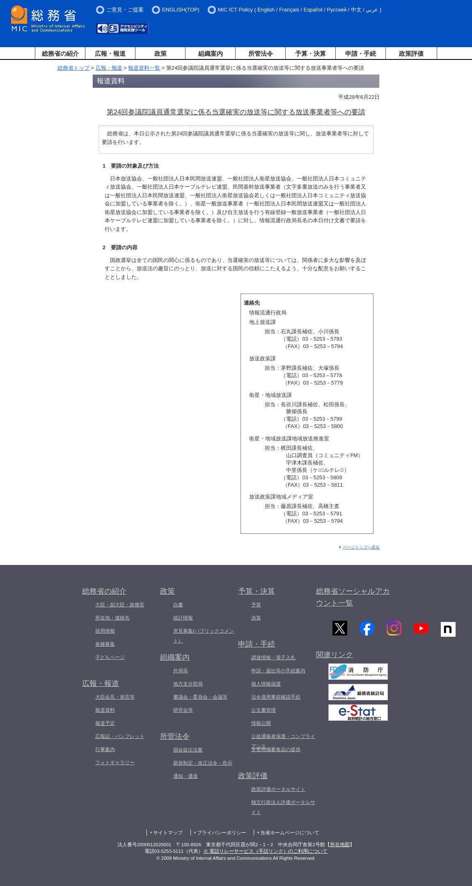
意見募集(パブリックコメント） (203, 636)
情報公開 (261, 723)
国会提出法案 (188, 750)
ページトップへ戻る (361, 547)
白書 (178, 605)
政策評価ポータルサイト (278, 789)
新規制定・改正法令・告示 (202, 763)
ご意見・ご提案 (125, 10)
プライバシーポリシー (221, 832)
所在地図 (340, 844)
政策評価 (411, 53)
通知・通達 (185, 776)
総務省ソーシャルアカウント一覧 (353, 597)
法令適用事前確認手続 (275, 697)
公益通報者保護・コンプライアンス (283, 741)
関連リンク (334, 655)
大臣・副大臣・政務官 (119, 605)
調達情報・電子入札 (273, 658)
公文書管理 (263, 710)
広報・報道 (110, 53)
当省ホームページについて (289, 832)
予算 (256, 605)
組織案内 (210, 53)
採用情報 (105, 631)
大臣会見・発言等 (115, 697)
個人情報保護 (266, 684)
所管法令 (260, 53)
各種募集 (105, 644)
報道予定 (105, 723)
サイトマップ (168, 832)
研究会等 (183, 710)
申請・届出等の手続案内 (278, 671)
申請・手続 (360, 53)
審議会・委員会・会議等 (200, 697)
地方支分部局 (188, 684)
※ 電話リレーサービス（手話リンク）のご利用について (265, 851)
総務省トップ (73, 68)
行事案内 (105, 749)
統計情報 (183, 618)
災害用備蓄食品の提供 (275, 749)
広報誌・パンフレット (119, 736)
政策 (160, 53)
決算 (256, 618)
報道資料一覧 (144, 68)
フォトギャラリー (115, 762)
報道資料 (105, 710)
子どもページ (110, 657)
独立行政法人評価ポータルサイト (283, 807)
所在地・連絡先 (112, 618)
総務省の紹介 (60, 53)
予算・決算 (310, 53)
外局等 (180, 671)
